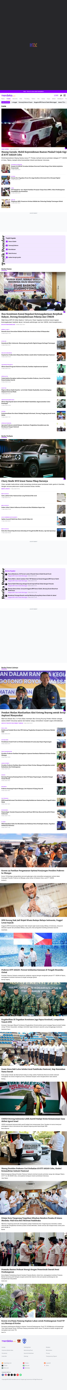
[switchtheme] (61, 95)
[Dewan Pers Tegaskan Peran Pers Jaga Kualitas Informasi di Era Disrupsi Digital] (5, 180)
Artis (21, 98)
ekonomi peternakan (16, 164)
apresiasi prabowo (6, 423)
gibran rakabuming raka (7, 399)
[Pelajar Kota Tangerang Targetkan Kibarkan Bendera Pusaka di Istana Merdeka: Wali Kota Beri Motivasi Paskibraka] (33, 1198)
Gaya (48, 98)
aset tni (3, 1332)
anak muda (4, 930)
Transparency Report (51, 1356)
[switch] (56, 95)
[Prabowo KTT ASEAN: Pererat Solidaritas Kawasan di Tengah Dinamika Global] (33, 949)
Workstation (49, 1350)
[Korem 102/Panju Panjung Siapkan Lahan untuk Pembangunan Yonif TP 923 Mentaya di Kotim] (33, 1300)
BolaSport (60, 98)
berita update (5, 488)
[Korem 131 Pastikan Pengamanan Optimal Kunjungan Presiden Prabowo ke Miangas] (33, 850)
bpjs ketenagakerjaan (8, 324)
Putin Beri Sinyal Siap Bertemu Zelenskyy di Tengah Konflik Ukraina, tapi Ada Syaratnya (28, 531)
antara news (4, 739)
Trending (26, 98)
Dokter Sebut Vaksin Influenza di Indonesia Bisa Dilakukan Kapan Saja (23, 507)
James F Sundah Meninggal (11, 102)
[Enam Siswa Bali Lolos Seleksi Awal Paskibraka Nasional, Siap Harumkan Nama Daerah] (33, 1049)
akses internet (5, 763)
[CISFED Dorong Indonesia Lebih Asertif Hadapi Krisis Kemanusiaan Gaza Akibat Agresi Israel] (33, 1098)
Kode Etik (4, 1356)
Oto (38, 98)
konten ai (3, 880)
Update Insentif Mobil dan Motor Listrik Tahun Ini (17, 519)
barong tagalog (5, 979)
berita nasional (5, 1128)
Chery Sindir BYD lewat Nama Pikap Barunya (24, 481)
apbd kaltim (4, 376)
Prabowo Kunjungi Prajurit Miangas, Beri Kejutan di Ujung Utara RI (22, 788)
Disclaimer (4, 1353)
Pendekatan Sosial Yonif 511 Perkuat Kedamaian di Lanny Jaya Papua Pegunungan (26, 742)
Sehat (53, 98)
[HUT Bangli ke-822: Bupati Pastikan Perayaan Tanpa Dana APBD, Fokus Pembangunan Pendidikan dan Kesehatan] (5, 191)
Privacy (48, 1353)
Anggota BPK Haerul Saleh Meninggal (47, 102)
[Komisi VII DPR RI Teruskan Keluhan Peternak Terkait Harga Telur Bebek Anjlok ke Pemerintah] (5, 168)
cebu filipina (5, 149)
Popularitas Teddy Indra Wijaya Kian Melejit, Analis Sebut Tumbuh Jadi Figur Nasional (28, 355)
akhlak (13, 199)
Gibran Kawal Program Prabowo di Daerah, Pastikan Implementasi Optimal (24, 366)
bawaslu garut (5, 329)
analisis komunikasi (6, 352)
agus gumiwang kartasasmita (9, 517)
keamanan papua (5, 1029)
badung (3, 1078)
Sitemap (26, 1356)
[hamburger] (64, 95)
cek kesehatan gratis (7, 364)
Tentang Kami (27, 1347)
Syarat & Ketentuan (29, 1353)
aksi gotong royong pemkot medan (12, 723)
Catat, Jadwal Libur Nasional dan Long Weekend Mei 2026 (19, 495)
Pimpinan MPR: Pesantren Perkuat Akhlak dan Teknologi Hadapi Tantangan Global (37, 201)
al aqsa (3, 821)
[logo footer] (9, 1341)
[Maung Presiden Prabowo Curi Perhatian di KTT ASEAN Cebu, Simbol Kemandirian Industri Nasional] (33, 1148)
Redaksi (48, 1347)
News (3, 98)
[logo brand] (19, 1341)
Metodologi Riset (28, 1350)
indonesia (4, 786)
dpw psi (3, 774)
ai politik (3, 341)
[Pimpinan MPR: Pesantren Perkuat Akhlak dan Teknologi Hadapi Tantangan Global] (5, 203)
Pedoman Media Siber (7, 1350)
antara (13, 176)
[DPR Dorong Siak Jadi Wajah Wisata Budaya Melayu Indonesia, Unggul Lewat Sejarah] (33, 900)
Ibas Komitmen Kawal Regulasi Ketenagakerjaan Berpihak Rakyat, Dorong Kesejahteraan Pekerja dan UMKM (31, 315)
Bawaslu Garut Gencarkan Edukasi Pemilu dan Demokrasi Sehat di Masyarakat (25, 331)
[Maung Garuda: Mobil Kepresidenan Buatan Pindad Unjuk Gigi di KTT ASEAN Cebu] (34, 129)
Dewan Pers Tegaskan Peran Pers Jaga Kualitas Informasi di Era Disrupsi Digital (35, 178)
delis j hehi (4, 728)
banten (3, 1229)
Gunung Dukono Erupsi (28, 102)
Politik (8, 98)
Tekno (33, 98)
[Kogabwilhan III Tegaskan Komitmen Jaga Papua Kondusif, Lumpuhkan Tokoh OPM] (33, 999)
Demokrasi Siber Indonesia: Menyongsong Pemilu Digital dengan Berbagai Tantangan (28, 343)
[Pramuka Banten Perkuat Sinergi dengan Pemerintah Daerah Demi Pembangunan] (33, 1249)
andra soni (4, 1281)
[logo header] (8, 95)
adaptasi (3, 388)
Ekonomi (15, 98)
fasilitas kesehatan (6, 751)
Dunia (43, 98)
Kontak (3, 1347)
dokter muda (4, 798)
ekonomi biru (4, 810)
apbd (12, 188)
